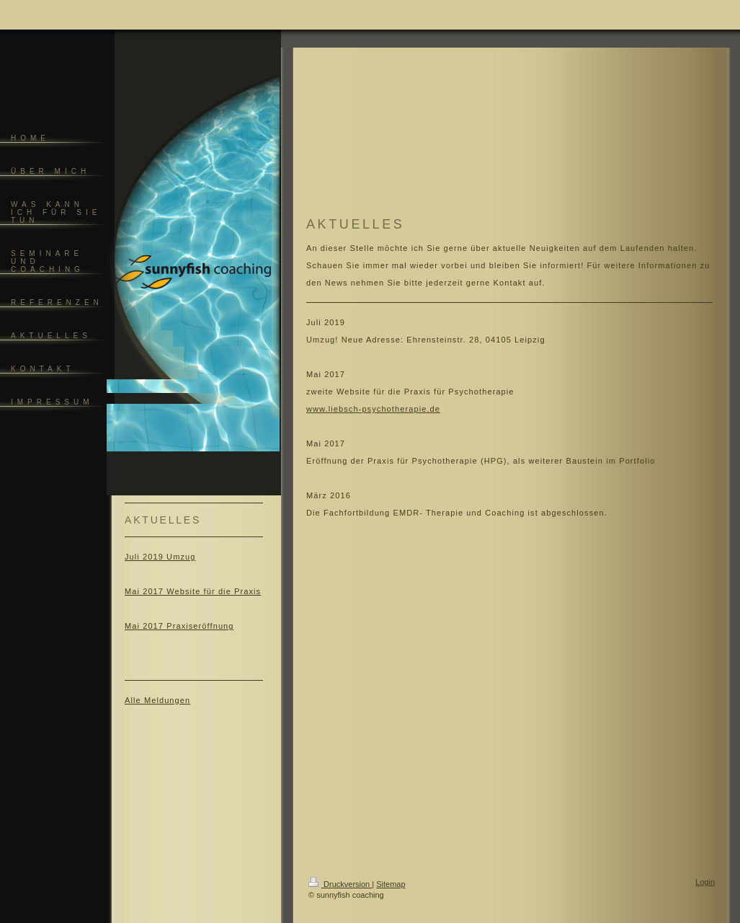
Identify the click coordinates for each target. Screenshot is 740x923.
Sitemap (390, 884)
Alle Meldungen (157, 700)
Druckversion (340, 884)
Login (705, 882)
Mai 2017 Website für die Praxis (193, 591)
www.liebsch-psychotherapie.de (373, 409)
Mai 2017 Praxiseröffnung (179, 626)
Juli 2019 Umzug (160, 556)
